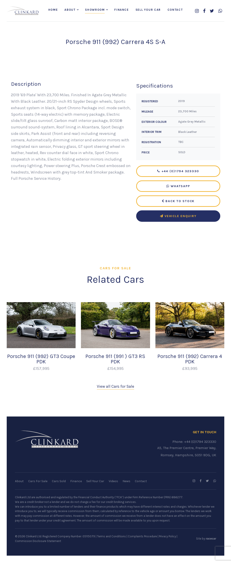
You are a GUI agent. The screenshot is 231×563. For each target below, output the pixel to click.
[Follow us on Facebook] (204, 11)
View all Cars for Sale (115, 386)
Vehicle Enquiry (178, 216)
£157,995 (41, 369)
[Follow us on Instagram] (197, 11)
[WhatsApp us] (220, 11)
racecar (211, 539)
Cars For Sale (37, 482)
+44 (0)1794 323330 (178, 172)
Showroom (95, 10)
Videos (113, 482)
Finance (121, 10)
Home (53, 10)
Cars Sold (59, 482)
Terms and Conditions (111, 536)
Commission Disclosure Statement (38, 541)
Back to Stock (178, 201)
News (126, 482)
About (69, 10)
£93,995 (189, 369)
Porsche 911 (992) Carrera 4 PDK (189, 359)
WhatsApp (178, 186)
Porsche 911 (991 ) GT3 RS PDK (115, 359)
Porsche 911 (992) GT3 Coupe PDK (41, 359)
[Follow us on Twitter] (212, 11)
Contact (175, 10)
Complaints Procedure (142, 536)
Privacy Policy (167, 536)
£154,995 (115, 369)
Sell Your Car (148, 10)
